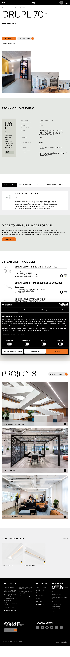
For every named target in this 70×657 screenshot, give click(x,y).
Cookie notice (19, 641)
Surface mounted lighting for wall (25, 588)
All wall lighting (24, 596)
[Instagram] (37, 627)
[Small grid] (67, 538)
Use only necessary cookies (13, 351)
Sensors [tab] (38, 185)
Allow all (57, 351)
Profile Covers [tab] (25, 185)
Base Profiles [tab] (9, 185)
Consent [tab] (9, 310)
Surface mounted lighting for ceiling (10, 590)
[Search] (61, 2)
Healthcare (40, 601)
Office (38, 593)
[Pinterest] (61, 627)
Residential (40, 590)
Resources (55, 602)
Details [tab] (26, 310)
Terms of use (6, 643)
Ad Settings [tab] (43, 310)
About (57, 642)
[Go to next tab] (69, 185)
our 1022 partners (13, 319)
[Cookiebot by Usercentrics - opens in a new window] (60, 304)
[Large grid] (64, 538)
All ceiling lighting (10, 610)
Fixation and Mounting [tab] (55, 185)
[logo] (33, 2)
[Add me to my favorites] (46, 13)
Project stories (41, 587)
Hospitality (39, 596)
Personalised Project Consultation (59, 598)
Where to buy (56, 594)
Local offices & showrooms (57, 605)
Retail (38, 598)
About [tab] (61, 310)
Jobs (53, 612)
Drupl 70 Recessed (7, 565)
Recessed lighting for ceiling (10, 595)
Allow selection (35, 351)
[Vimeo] (52, 627)
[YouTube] (56, 627)
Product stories (9, 587)
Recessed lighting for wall (25, 592)
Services (55, 592)
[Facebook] (42, 627)
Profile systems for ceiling (11, 603)
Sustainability (56, 609)
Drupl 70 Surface (30, 565)
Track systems (9, 607)
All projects (40, 604)
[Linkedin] (47, 627)
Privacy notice (7, 641)
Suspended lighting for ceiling (10, 599)
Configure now (9, 239)
